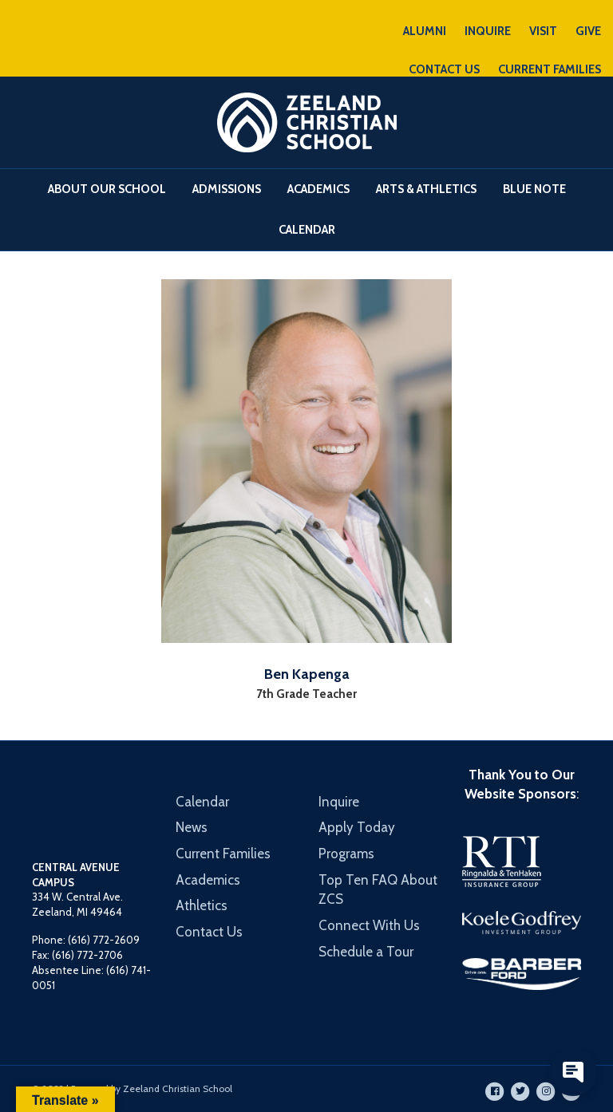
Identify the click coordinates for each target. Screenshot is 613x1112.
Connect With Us (369, 925)
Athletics (201, 905)
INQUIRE (488, 31)
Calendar (307, 230)
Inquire (338, 802)
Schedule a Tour (365, 952)
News (192, 827)
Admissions (226, 189)
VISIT (543, 31)
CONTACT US (444, 69)
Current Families (223, 854)
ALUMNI (424, 31)
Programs (346, 854)
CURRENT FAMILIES (549, 69)
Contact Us (209, 932)
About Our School (107, 189)
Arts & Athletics (426, 189)
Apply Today (356, 827)
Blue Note (534, 189)
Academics (318, 189)
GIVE (588, 31)
